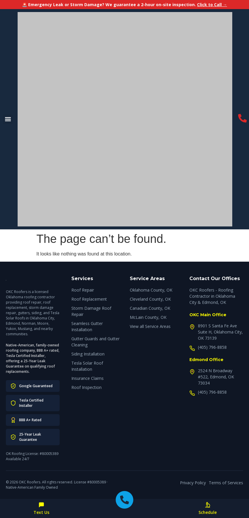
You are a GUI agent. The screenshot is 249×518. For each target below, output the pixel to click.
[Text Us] (41, 505)
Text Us (41, 512)
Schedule (207, 512)
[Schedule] (208, 505)
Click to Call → (212, 4)
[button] (8, 119)
